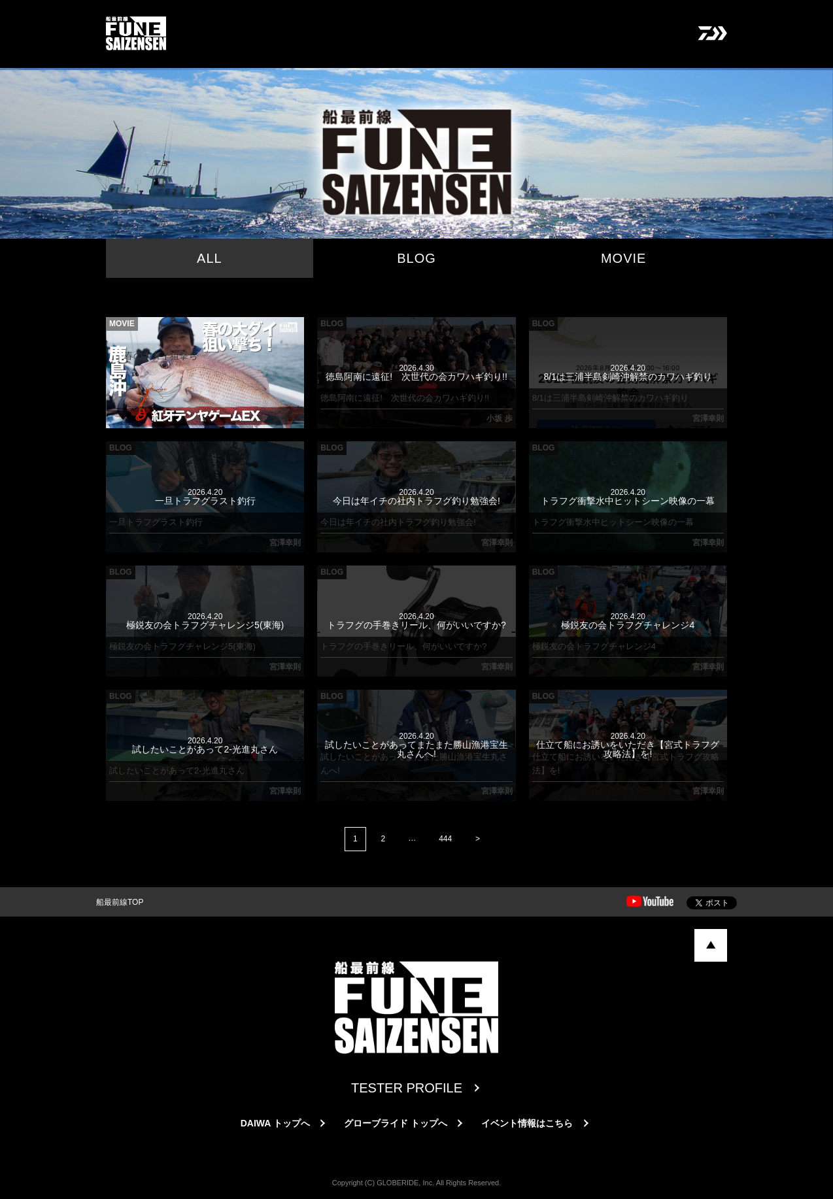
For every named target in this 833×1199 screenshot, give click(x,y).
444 (445, 838)
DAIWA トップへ (275, 1123)
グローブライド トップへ (395, 1123)
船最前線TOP (119, 902)
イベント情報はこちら (527, 1123)
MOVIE (623, 258)
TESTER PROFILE (406, 1088)
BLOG (416, 258)
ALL (209, 258)
